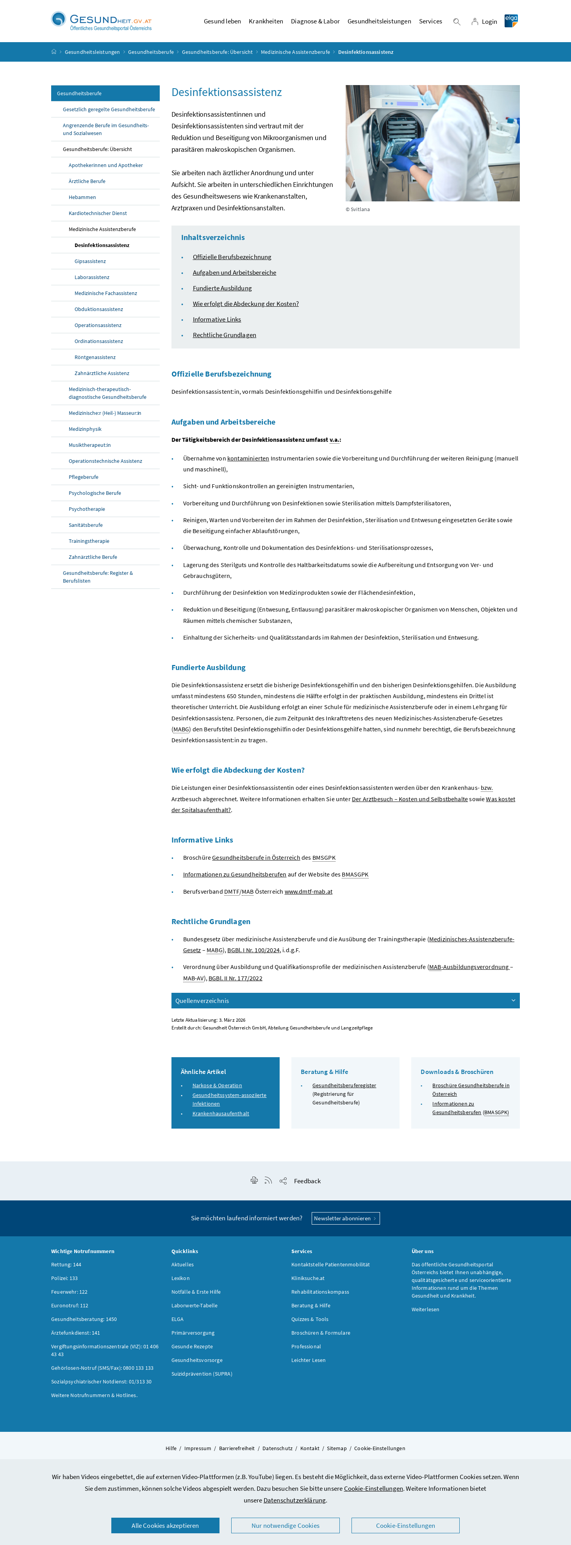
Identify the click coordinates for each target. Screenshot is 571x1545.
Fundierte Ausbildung (222, 288)
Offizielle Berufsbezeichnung (232, 257)
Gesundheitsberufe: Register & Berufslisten (98, 577)
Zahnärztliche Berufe (93, 557)
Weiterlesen (426, 1309)
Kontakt (309, 1448)
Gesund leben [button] (222, 21)
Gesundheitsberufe (151, 52)
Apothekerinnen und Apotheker (106, 165)
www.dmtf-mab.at (309, 892)
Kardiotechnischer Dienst (98, 213)
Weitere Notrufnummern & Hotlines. (94, 1395)
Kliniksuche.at (308, 1278)
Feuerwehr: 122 (69, 1292)
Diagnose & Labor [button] (315, 21)
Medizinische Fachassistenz (106, 293)
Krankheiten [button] (266, 21)
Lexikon (180, 1278)
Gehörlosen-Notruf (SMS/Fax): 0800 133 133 (102, 1368)
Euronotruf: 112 (70, 1305)
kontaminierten (248, 458)
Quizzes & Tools (310, 1319)
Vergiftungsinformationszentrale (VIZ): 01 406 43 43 (105, 1350)
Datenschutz (277, 1448)
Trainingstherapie (89, 541)
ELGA (177, 1319)
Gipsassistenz (90, 261)
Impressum (198, 1448)
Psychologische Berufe (95, 493)
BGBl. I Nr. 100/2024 (253, 950)
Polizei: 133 (64, 1278)
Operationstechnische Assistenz (106, 461)
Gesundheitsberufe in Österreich (256, 858)
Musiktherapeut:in (90, 445)
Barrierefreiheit (237, 1448)
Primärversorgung (193, 1333)
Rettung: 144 (66, 1264)
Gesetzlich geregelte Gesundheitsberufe (109, 110)
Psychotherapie (87, 509)
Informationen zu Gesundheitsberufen (235, 874)
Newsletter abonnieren (346, 1218)
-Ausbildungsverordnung (469, 967)
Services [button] (430, 21)
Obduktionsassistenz (99, 309)
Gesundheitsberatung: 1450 (84, 1319)
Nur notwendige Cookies (285, 1525)
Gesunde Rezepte (192, 1346)
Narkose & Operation (217, 1085)
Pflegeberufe (83, 477)
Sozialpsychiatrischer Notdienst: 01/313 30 (101, 1381)
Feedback (307, 1181)
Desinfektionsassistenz (102, 245)
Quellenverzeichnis (346, 1001)
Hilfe (171, 1448)
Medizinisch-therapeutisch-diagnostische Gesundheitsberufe (108, 393)
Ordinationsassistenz (99, 341)
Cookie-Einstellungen (373, 1488)
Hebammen (82, 197)
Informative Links (217, 320)
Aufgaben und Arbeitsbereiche (235, 273)
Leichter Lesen (308, 1360)
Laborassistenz (92, 277)
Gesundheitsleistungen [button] (379, 21)
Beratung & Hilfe (310, 1305)
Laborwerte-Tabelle (194, 1305)
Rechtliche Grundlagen (225, 335)
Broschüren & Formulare (320, 1333)
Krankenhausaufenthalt (221, 1113)
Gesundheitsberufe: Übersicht (217, 52)
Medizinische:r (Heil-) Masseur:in (105, 413)
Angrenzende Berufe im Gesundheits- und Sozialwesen (106, 130)
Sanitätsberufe (86, 525)
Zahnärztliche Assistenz (102, 373)
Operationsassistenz (98, 325)
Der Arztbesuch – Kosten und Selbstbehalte (410, 799)
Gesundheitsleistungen (92, 52)
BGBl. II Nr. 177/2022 (235, 978)
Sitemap (336, 1448)
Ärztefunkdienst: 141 (75, 1333)
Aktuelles (182, 1264)
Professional (306, 1346)
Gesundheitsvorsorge (197, 1360)
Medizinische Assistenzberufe (295, 52)
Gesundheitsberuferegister (344, 1085)
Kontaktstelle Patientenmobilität (330, 1264)
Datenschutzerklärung (295, 1500)
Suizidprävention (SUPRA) (201, 1374)
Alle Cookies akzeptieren (165, 1525)
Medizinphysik (85, 429)
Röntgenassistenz (95, 357)
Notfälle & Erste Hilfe (196, 1292)
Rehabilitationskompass (320, 1292)
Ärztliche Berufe (87, 181)
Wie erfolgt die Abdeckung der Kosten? (246, 304)
